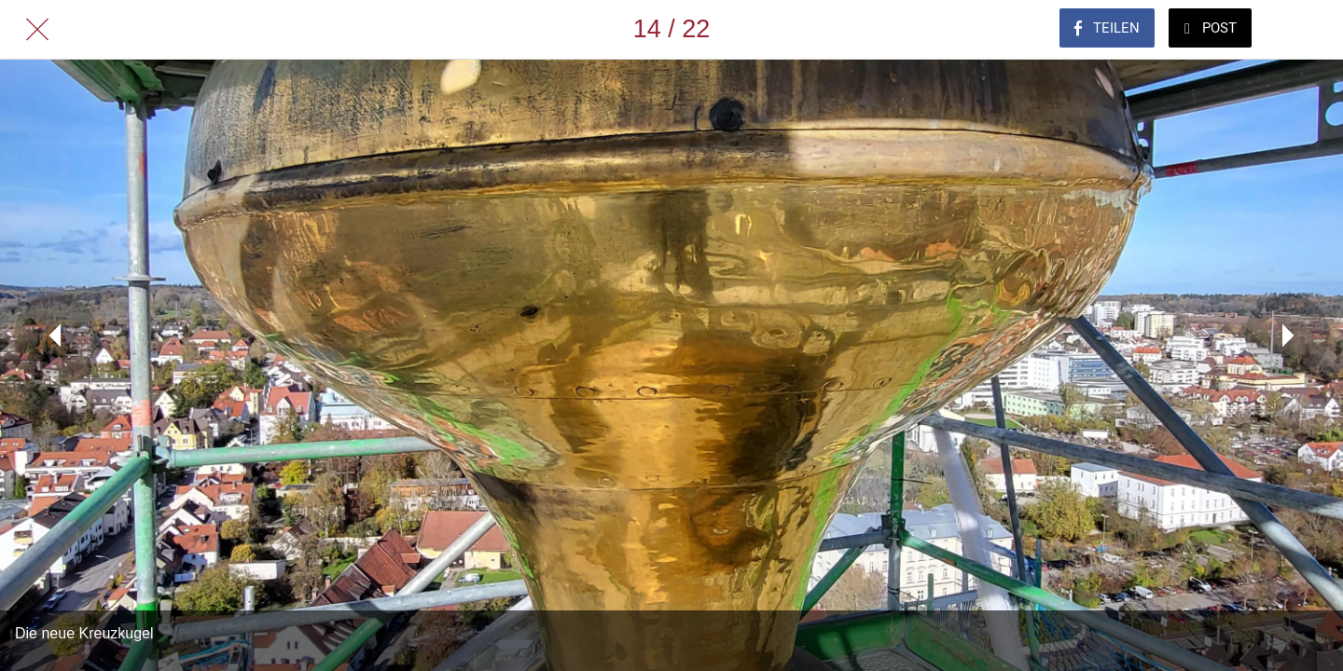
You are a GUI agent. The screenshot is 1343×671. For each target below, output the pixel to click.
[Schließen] (37, 30)
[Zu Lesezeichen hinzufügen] (1305, 29)
